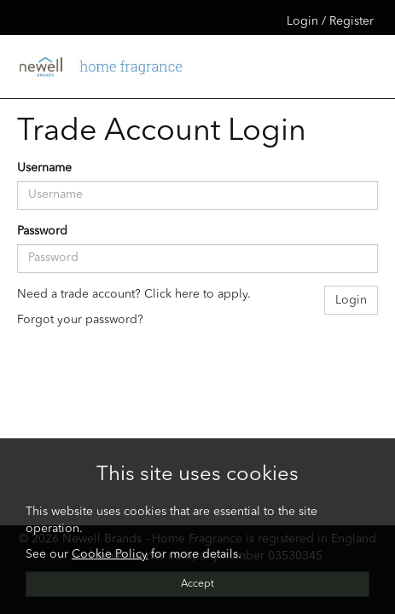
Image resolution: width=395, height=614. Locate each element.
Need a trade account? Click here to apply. (134, 294)
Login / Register (330, 21)
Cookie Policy (110, 554)
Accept (197, 584)
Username (44, 168)
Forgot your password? (80, 320)
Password (42, 231)
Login (351, 300)
